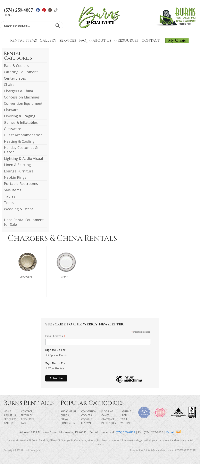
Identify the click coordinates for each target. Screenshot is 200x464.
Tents (9, 202)
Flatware (11, 109)
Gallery (48, 40)
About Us (100, 40)
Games (105, 415)
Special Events (58, 355)
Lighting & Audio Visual (23, 158)
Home (7, 411)
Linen (124, 415)
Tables (9, 196)
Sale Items (12, 190)
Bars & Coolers (16, 65)
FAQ (82, 40)
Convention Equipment (23, 103)
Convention (88, 411)
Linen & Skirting (17, 164)
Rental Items (23, 40)
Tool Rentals (56, 368)
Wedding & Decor (18, 209)
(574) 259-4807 (18, 10)
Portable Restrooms (21, 183)
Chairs (9, 84)
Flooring (107, 411)
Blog (8, 15)
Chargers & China (18, 91)
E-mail (173, 432)
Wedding (126, 423)
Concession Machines (22, 97)
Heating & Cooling (19, 141)
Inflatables (108, 423)
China (64, 419)
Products (10, 419)
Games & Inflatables (21, 122)
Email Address (55, 336)
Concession (68, 423)
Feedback (26, 415)
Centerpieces (15, 78)
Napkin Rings (15, 177)
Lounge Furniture (18, 171)
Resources (126, 40)
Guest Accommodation (23, 135)
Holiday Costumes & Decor (21, 149)
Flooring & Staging (19, 116)
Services (67, 40)
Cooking (86, 419)
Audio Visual (68, 411)
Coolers (86, 415)
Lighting (126, 411)
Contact (151, 40)
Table (124, 419)
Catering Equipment (21, 71)
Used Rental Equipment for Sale (24, 222)
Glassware (12, 128)
